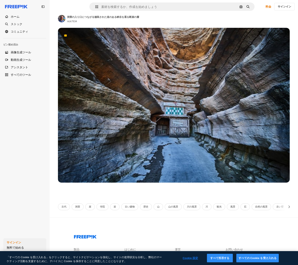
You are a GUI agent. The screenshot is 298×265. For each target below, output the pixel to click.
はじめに (130, 249)
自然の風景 (261, 206)
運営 (178, 249)
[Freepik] (16, 6)
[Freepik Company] (85, 236)
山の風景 (173, 206)
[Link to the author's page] (61, 18)
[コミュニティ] (24, 31)
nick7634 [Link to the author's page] (72, 21)
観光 (219, 206)
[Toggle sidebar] (43, 6)
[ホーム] (24, 16)
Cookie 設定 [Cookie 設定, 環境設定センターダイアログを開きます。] (190, 260)
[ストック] (24, 24)
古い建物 (130, 206)
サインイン (284, 6)
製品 (76, 249)
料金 (268, 6)
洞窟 (77, 206)
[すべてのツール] (24, 74)
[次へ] (289, 206)
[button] (95, 6)
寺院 (102, 206)
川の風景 (192, 206)
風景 (232, 206)
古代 (63, 206)
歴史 (145, 206)
